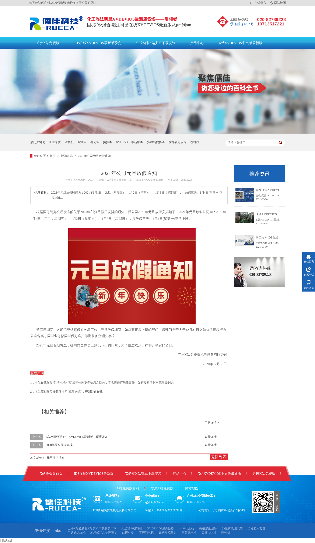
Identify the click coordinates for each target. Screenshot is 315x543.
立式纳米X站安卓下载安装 (156, 43)
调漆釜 (81, 142)
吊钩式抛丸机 (76, 532)
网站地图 (278, 3)
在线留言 (258, 3)
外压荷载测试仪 (232, 528)
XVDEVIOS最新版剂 (160, 528)
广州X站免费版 (48, 43)
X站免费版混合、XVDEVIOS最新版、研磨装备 (77, 436)
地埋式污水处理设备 (103, 532)
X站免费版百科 (127, 488)
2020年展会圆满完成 (59, 445)
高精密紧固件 (208, 528)
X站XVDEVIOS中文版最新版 (240, 43)
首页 (53, 156)
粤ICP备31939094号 (169, 510)
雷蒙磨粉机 (189, 532)
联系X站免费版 (162, 488)
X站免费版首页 (51, 473)
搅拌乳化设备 (177, 142)
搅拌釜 (107, 142)
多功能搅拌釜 (156, 142)
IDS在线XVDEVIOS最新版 (94, 473)
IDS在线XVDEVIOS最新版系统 (97, 43)
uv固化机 (128, 532)
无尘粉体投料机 (131, 528)
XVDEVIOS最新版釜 (129, 142)
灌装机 (69, 142)
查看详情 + (212, 436)
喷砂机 (225, 532)
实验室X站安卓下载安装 (143, 473)
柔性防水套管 (256, 528)
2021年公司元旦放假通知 (94, 156)
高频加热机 (209, 532)
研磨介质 (55, 142)
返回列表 (218, 457)
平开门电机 (146, 532)
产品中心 (197, 43)
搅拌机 (194, 142)
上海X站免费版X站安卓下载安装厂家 (92, 528)
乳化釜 (94, 142)
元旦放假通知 (55, 457)
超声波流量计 (168, 532)
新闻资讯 (67, 156)
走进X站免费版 (263, 473)
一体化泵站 (186, 528)
